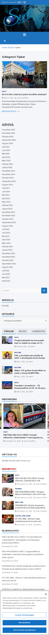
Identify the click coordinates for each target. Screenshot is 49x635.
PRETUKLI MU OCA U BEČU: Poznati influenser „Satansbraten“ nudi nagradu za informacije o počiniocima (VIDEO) (22, 437)
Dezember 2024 (8, 171)
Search (44, 290)
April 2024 (6, 199)
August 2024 (7, 185)
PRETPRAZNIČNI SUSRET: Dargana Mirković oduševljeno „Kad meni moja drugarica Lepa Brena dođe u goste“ (30, 494)
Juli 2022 (5, 271)
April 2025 (6, 157)
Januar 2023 (7, 250)
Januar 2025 (7, 168)
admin (32, 346)
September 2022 (9, 264)
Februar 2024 (7, 205)
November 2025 (8, 133)
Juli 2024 (6, 188)
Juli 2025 (5, 147)
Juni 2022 (6, 274)
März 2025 (6, 161)
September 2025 (9, 140)
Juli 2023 (5, 229)
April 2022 (6, 281)
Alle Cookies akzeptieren (24, 631)
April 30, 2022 (21, 346)
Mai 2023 (5, 236)
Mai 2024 (6, 195)
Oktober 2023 (7, 219)
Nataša (38, 524)
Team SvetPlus (22, 98)
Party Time (19, 502)
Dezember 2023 (8, 212)
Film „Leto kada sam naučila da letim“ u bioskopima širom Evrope (29, 356)
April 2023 (6, 240)
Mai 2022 (5, 278)
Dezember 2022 (8, 253)
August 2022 (7, 267)
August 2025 (7, 143)
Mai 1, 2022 (20, 361)
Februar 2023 (7, 247)
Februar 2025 (7, 164)
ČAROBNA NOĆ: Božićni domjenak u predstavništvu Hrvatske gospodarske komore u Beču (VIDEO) (30, 507)
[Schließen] (46, 595)
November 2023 (8, 216)
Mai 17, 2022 (8, 98)
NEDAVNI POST (9, 469)
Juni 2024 (6, 192)
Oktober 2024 (8, 178)
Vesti (4, 91)
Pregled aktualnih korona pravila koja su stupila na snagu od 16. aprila (29, 343)
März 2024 (6, 202)
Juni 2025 (6, 150)
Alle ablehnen (24, 624)
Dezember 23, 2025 (13, 441)
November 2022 (8, 257)
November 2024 (8, 174)
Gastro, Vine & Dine (23, 516)
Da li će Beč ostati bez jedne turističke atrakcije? (24, 94)
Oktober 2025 (7, 137)
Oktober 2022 (7, 260)
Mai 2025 (5, 154)
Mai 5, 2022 (20, 391)
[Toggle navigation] (24, 35)
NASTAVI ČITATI (10, 111)
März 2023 (6, 243)
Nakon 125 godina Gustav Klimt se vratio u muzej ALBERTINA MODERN (30, 373)
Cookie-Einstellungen (24, 616)
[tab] (9, 331)
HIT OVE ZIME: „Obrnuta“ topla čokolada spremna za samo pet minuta (28, 521)
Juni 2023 (6, 233)
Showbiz (18, 489)
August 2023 (7, 226)
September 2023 (9, 222)
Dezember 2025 (8, 130)
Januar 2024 (7, 209)
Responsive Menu (24, 2)
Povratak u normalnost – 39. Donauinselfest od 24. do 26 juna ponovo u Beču (29, 388)
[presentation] (41, 400)
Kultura (17, 352)
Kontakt (5, 306)
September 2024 (9, 181)
